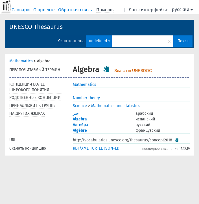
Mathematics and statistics (115, 105)
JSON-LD (111, 148)
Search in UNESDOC (133, 70)
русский (182, 9)
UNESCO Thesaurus (36, 27)
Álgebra (80, 119)
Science (80, 105)
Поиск (183, 41)
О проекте (44, 9)
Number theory (86, 97)
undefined (99, 41)
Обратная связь (75, 9)
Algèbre (80, 130)
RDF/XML (81, 148)
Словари (21, 9)
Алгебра (80, 124)
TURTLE (96, 148)
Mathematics (21, 61)
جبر (76, 113)
